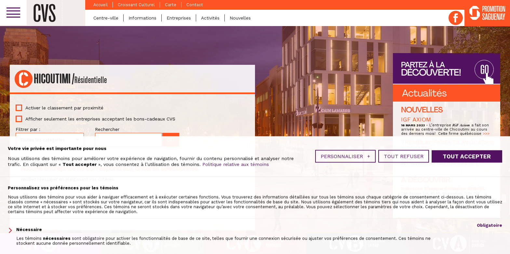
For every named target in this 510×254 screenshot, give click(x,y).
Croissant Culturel (136, 4)
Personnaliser (345, 233)
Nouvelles (240, 18)
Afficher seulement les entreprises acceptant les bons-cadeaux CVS (100, 118)
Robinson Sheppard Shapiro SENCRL (443, 188)
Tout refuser (403, 233)
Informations (142, 18)
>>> (486, 134)
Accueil (100, 4)
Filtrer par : (28, 129)
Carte (170, 4)
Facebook (456, 18)
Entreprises (179, 18)
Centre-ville (105, 18)
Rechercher (107, 129)
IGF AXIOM (416, 119)
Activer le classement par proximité (64, 107)
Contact (194, 4)
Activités (210, 18)
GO (484, 69)
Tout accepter (467, 233)
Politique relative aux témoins (235, 240)
